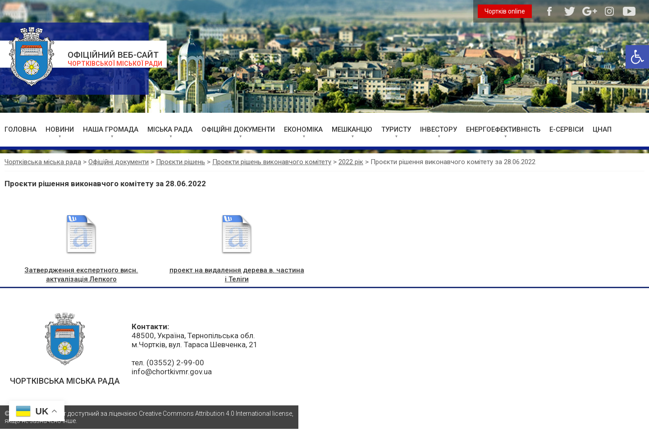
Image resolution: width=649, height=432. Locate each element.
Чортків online (504, 11)
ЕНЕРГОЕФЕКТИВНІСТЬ (503, 129)
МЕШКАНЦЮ (352, 129)
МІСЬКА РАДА (169, 129)
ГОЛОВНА (21, 129)
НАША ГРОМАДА (110, 129)
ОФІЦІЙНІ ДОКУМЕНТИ (238, 129)
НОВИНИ (60, 129)
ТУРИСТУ (396, 129)
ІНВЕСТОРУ (438, 129)
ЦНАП (602, 129)
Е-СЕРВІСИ (566, 129)
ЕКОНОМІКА (303, 129)
